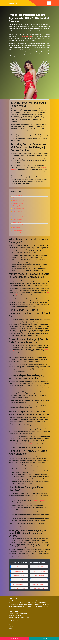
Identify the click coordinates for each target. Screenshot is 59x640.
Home (10, 623)
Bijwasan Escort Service (39, 580)
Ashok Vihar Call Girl (39, 575)
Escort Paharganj (30, 444)
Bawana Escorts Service (19, 580)
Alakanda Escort (19, 571)
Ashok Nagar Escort (19, 575)
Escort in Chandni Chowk (39, 584)
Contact (11, 628)
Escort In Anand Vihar (39, 571)
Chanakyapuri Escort (19, 584)
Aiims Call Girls (39, 567)
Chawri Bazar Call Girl (19, 588)
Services (11, 624)
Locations (11, 626)
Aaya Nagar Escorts (19, 567)
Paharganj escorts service (40, 500)
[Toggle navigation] (49, 3)
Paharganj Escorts (26, 36)
